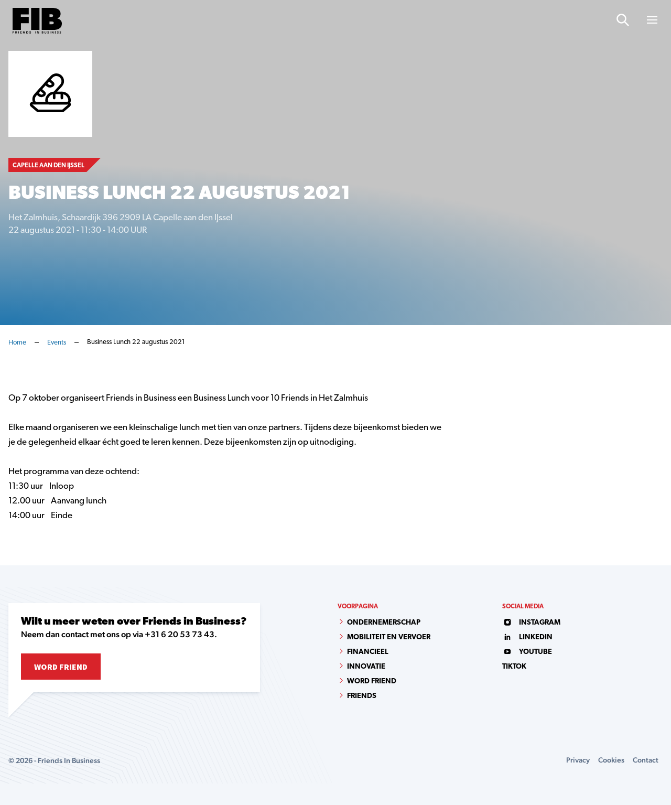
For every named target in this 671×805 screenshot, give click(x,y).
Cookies (611, 760)
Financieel (367, 652)
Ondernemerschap (383, 623)
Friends (361, 696)
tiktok (514, 667)
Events (56, 342)
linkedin (527, 637)
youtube (527, 652)
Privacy (578, 760)
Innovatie (366, 667)
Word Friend (61, 666)
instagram (531, 623)
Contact (645, 760)
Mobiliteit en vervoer (388, 637)
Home (17, 342)
